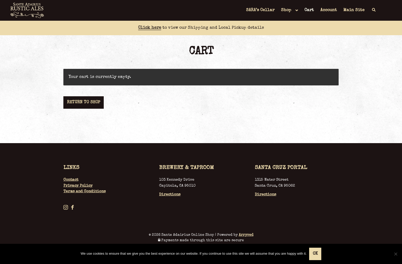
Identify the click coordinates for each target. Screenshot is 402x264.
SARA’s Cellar (260, 10)
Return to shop (83, 102)
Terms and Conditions (84, 191)
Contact (70, 180)
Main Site (353, 10)
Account (328, 10)
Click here (149, 28)
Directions (170, 194)
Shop (286, 10)
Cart (309, 10)
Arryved (246, 235)
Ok (315, 254)
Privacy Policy (78, 186)
